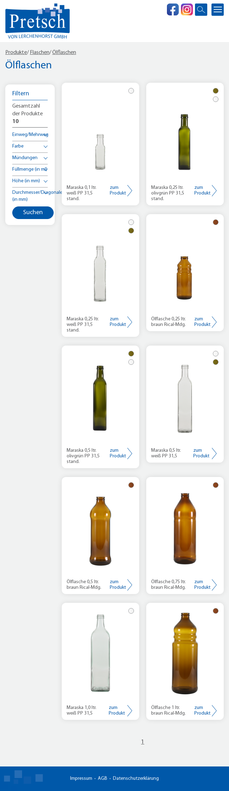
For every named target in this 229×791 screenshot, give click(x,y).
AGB (102, 778)
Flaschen (39, 52)
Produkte (16, 52)
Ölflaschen (64, 52)
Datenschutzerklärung (136, 778)
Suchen (33, 212)
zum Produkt (118, 190)
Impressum (81, 778)
